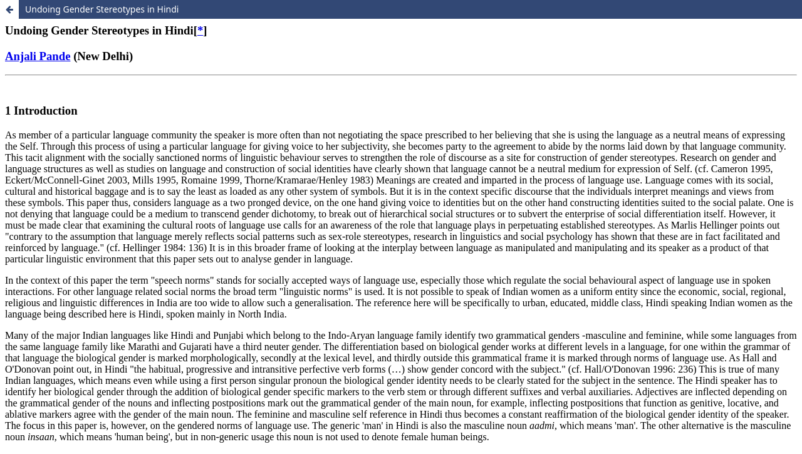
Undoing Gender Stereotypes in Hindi (102, 9)
